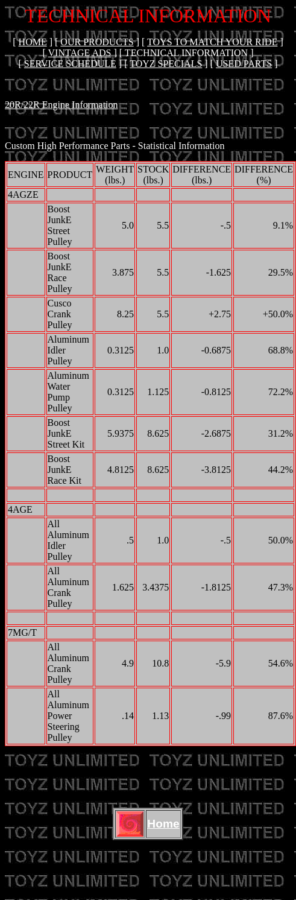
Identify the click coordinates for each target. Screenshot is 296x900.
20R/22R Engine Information (61, 105)
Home (33, 42)
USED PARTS (244, 64)
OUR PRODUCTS (96, 42)
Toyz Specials (166, 64)
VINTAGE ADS (80, 53)
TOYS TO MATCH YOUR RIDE (212, 42)
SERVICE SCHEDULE (70, 64)
